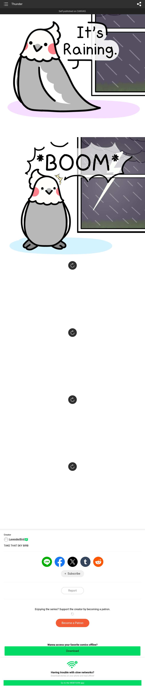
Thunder (16, 4)
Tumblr (85, 562)
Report (72, 590)
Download (72, 651)
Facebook (60, 562)
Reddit (98, 562)
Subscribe (74, 573)
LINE (47, 562)
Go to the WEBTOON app (72, 683)
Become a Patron (72, 623)
